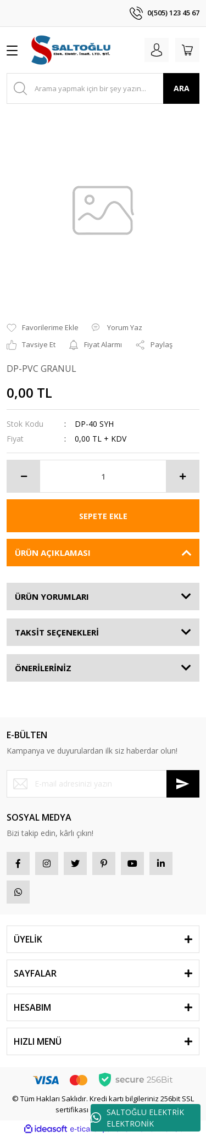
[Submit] (182, 784)
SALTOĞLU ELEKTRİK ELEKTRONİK (137, 1118)
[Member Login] (156, 50)
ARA (182, 88)
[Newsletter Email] (103, 784)
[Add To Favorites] (43, 327)
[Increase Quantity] (182, 476)
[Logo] (72, 50)
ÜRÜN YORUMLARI (52, 596)
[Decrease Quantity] (23, 476)
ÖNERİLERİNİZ (43, 667)
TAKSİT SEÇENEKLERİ (57, 632)
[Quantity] (103, 476)
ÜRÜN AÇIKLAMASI (53, 552)
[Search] (103, 88)
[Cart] (187, 50)
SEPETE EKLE (103, 516)
